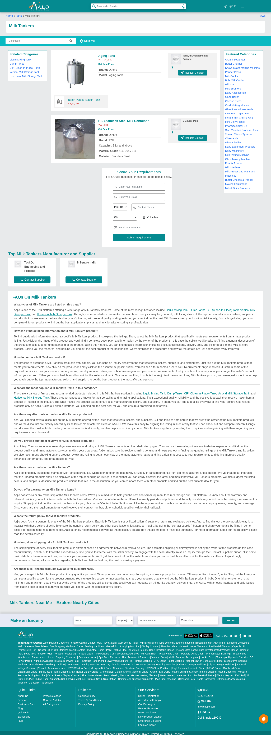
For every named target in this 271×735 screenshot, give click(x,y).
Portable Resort (62, 651)
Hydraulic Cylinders (42, 658)
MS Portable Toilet (42, 651)
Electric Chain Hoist (71, 669)
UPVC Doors (214, 666)
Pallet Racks (113, 648)
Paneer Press (233, 69)
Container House (87, 655)
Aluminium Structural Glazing (128, 666)
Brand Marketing (147, 710)
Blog (20, 706)
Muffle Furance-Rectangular (184, 655)
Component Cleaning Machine (83, 662)
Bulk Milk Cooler (234, 78)
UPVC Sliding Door (37, 677)
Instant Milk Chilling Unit (239, 115)
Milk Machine (232, 165)
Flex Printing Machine (140, 658)
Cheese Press (233, 98)
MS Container (148, 651)
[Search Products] (92, 5)
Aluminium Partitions (225, 640)
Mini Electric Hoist (48, 669)
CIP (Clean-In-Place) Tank (25, 65)
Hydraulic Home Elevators (193, 644)
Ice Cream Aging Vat (237, 111)
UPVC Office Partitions (158, 666)
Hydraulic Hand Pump (92, 658)
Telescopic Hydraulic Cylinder (232, 655)
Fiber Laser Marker (92, 673)
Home (9, 13)
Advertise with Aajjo (149, 697)
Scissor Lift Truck (47, 648)
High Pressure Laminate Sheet (188, 666)
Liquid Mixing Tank (20, 57)
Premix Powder (234, 161)
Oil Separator (139, 662)
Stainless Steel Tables (36, 644)
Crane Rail (156, 669)
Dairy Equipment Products (240, 144)
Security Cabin (147, 648)
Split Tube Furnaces (109, 655)
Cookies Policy (86, 693)
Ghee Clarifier (233, 140)
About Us (23, 693)
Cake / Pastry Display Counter (63, 673)
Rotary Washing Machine (161, 662)
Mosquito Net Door (101, 666)
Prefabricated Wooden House (222, 648)
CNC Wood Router (116, 658)
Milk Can (230, 82)
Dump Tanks (17, 61)
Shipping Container (66, 655)
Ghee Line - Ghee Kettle (239, 107)
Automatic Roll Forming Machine (67, 677)
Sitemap (22, 697)
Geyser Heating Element (144, 673)
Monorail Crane (140, 669)
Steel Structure (130, 648)
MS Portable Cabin (83, 651)
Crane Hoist (106, 669)
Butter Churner (233, 61)
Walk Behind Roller (128, 640)
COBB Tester (171, 669)
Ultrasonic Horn (186, 677)
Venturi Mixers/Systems (238, 132)
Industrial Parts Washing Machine (47, 662)
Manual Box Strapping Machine (122, 644)
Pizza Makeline (169, 644)
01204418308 (205, 693)
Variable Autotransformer (51, 666)
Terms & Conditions (89, 697)
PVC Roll (240, 673)
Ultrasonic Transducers (41, 680)
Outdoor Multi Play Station (102, 640)
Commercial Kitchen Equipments (135, 677)
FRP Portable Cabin (105, 651)
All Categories (51, 702)
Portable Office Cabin (192, 651)
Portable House (165, 648)
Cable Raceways (206, 677)
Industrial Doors (95, 648)
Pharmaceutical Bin (236, 123)
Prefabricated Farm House (190, 648)
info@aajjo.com (207, 704)
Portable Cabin (78, 640)
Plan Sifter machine (165, 677)
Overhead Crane (232, 666)
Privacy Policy (86, 702)
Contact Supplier (33, 277)
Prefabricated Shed (128, 651)
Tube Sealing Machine (170, 640)
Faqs (20, 718)
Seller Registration (149, 693)
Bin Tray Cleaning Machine (115, 662)
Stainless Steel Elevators (72, 648)
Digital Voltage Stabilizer (221, 662)
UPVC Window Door (78, 666)
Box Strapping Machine (62, 644)
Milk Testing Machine (237, 152)
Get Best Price (106, 62)
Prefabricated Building (218, 651)
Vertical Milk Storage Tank (24, 69)
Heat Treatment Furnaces (135, 655)
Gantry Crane (90, 669)
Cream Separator (235, 57)
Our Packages (146, 702)
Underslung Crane (27, 669)
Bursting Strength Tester (192, 669)
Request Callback (193, 70)
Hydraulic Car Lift (27, 648)
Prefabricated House (43, 655)
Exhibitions (24, 714)
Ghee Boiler (232, 94)
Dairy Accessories (235, 90)
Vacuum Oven (159, 655)
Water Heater (167, 673)
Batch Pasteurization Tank (84, 97)
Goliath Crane (122, 669)
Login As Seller (147, 722)
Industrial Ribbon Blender (198, 640)
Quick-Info (23, 710)
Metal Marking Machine (116, 673)
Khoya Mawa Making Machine (242, 65)
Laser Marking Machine (55, 640)
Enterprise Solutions (149, 718)
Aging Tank (106, 53)
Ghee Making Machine (238, 157)
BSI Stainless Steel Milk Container (123, 119)
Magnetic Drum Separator (199, 658)
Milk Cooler (231, 74)
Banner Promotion (148, 706)
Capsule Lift (238, 644)
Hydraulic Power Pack (67, 658)
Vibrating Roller (148, 640)
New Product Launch (150, 714)
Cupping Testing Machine (221, 669)
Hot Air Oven (207, 655)
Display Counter (150, 644)
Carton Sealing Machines (90, 644)
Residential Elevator (219, 644)
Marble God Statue (204, 673)
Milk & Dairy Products (237, 186)
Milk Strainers (233, 86)
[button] (243, 5)
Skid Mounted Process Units (241, 127)
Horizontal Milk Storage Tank (26, 74)
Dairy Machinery (234, 148)
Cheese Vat (232, 136)
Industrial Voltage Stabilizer (191, 662)
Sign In (230, 5)
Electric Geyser (224, 673)
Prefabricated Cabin (168, 651)
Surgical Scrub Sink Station (101, 677)
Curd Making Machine (237, 103)
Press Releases (52, 693)
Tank (19, 13)
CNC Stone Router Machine (169, 658)
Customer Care (26, 702)
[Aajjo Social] (231, 633)
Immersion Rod (184, 673)
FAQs (262, 13)
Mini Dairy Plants (235, 119)
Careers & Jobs (52, 697)
